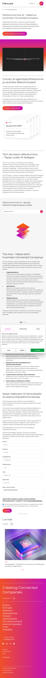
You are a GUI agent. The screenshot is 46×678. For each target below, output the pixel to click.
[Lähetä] (7, 511)
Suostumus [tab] (8, 328)
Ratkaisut (7, 610)
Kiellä (8, 350)
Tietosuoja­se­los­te (7, 670)
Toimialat (7, 608)
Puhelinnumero (7, 464)
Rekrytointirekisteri (8, 672)
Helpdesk (7, 629)
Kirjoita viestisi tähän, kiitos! (23, 492)
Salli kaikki (37, 350)
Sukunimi (5, 449)
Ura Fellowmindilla (12, 621)
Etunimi (5, 441)
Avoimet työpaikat (12, 624)
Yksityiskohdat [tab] (23, 328)
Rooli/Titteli (6, 479)
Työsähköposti (7, 457)
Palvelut (7, 616)
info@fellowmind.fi (9, 639)
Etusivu (6, 605)
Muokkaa (23, 350)
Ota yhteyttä (6, 657)
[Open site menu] (41, 3)
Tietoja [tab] (38, 328)
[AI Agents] (32, 3)
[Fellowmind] (8, 3)
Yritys (4, 472)
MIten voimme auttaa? (9, 487)
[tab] (23, 211)
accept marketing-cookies (19, 59)
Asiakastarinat (10, 613)
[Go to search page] (37, 3)
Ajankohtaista (10, 618)
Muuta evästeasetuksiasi (9, 668)
